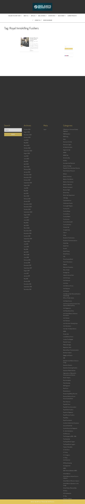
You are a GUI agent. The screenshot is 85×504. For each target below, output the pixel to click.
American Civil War (67, 258)
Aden (64, 255)
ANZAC (64, 269)
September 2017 (28, 384)
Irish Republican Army (68, 427)
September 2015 (28, 403)
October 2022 (27, 264)
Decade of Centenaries (69, 354)
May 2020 (26, 339)
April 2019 (26, 368)
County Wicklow (67, 341)
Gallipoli (65, 381)
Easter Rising (66, 367)
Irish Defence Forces (68, 402)
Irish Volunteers (67, 442)
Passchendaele (67, 497)
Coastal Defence (67, 317)
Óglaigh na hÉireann (67, 472)
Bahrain (65, 290)
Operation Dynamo (67, 481)
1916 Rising (65, 253)
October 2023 (27, 254)
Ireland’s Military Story (14, 15)
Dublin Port (66, 362)
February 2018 (27, 376)
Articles (33, 15)
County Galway (66, 327)
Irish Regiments (67, 424)
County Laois (66, 335)
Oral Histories (41, 15)
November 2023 (28, 251)
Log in (45, 246)
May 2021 (26, 307)
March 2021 (26, 312)
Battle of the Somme (68, 298)
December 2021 (27, 291)
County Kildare (66, 333)
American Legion (67, 261)
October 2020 (27, 326)
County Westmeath (68, 338)
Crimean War (66, 343)
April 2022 (26, 280)
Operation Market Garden (69, 487)
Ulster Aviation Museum (69, 287)
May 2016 (26, 395)
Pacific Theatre (66, 494)
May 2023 (26, 259)
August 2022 (27, 269)
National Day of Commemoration (71, 466)
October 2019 (27, 352)
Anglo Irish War (66, 266)
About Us (26, 15)
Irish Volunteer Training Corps (70, 440)
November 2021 (27, 294)
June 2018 (26, 373)
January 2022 (27, 288)
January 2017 (27, 392)
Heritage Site (66, 389)
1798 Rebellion (66, 250)
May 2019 (26, 365)
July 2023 (26, 256)
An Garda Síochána (67, 263)
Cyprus (65, 349)
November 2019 (27, 349)
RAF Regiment (66, 502)
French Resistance (67, 378)
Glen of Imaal (66, 386)
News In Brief (61, 15)
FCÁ (64, 373)
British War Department (69, 311)
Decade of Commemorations (70, 357)
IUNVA (64, 447)
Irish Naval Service (67, 417)
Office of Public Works (68, 414)
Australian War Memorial (69, 279)
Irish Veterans (66, 437)
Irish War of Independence (69, 445)
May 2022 (26, 278)
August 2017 (27, 387)
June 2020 (26, 336)
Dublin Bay (65, 359)
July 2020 (26, 333)
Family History (66, 370)
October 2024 (27, 246)
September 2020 (28, 328)
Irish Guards (66, 407)
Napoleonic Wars (67, 463)
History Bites (51, 15)
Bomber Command (67, 303)
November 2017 (27, 381)
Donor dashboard (47, 20)
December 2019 (27, 347)
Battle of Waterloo (67, 301)
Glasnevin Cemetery (68, 383)
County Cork (66, 325)
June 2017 (26, 389)
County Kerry (66, 330)
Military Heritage (67, 461)
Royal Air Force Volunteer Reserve (71, 284)
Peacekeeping (66, 499)
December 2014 (27, 405)
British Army (66, 309)
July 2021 (26, 304)
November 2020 (28, 323)
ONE (64, 474)
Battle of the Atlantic (68, 295)
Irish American (66, 397)
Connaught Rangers (68, 322)
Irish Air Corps (66, 394)
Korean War (66, 450)
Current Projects (72, 15)
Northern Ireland (67, 469)
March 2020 (27, 344)
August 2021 (27, 301)
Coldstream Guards (68, 319)
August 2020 (27, 331)
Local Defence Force (68, 453)
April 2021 (26, 310)
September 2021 (28, 299)
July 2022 (26, 272)
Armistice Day (66, 274)
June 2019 (26, 363)
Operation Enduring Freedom (70, 484)
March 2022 (26, 283)
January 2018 (27, 379)
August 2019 (27, 358)
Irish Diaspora (66, 405)
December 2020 (28, 320)
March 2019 (26, 371)
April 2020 (26, 342)
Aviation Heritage (67, 282)
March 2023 (26, 262)
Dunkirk (65, 365)
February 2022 (27, 285)
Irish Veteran (66, 434)
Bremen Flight (66, 306)
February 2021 (27, 315)
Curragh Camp (66, 346)
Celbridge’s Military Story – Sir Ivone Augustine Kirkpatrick (32, 36)
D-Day (64, 351)
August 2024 (27, 248)
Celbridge (65, 314)
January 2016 (27, 397)
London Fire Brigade (68, 456)
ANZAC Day (65, 271)
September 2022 (28, 267)
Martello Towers (67, 458)
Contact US (37, 20)
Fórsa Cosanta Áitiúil (68, 375)
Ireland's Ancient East (68, 391)
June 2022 (26, 275)
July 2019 (26, 360)
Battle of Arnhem (67, 293)
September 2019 (28, 355)
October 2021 (27, 296)
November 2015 (27, 400)
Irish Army (65, 399)
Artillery (65, 277)
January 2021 (27, 317)
